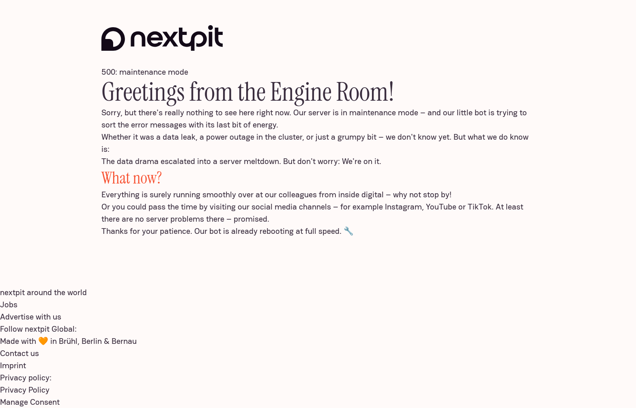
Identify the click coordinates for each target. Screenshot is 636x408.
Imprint (13, 365)
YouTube (441, 206)
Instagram (403, 206)
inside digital (361, 194)
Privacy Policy (24, 389)
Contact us (19, 353)
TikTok (480, 206)
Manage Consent (30, 402)
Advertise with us (30, 316)
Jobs (8, 304)
